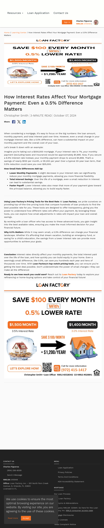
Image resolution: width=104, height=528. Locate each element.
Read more (13, 518)
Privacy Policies (64, 472)
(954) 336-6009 (13, 470)
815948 (83, 24)
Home (6, 32)
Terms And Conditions (67, 477)
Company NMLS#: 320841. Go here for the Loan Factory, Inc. (76, 509)
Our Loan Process (62, 494)
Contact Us (60, 13)
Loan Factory (69, 274)
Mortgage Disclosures (64, 515)
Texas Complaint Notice (65, 524)
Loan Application (38, 13)
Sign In (67, 22)
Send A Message (14, 475)
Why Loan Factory (62, 498)
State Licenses (61, 520)
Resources (15, 13)
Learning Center (19, 32)
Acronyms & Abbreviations (66, 503)
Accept (26, 518)
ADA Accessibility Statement (70, 481)
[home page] (18, 4)
